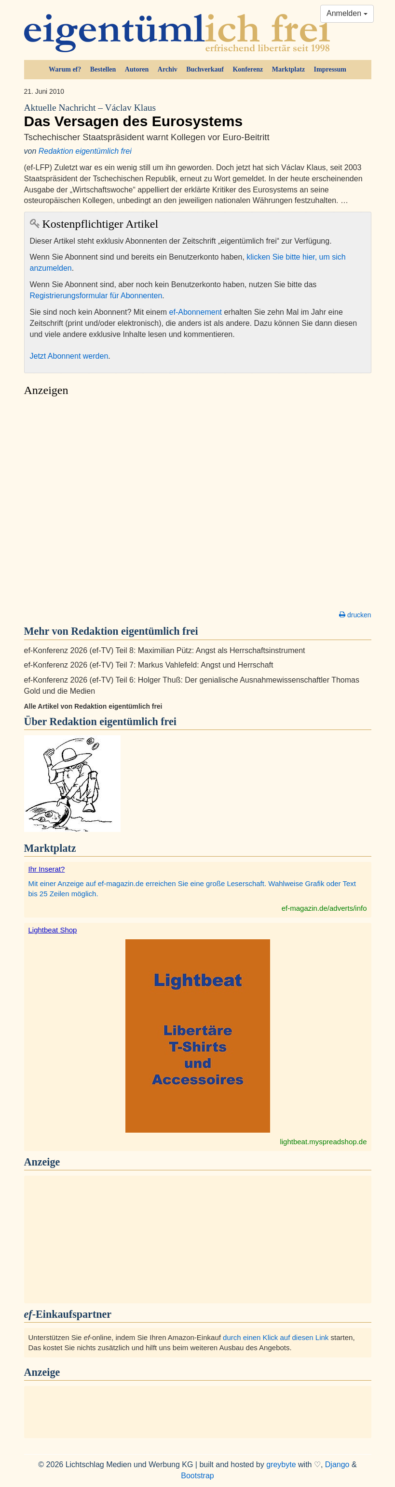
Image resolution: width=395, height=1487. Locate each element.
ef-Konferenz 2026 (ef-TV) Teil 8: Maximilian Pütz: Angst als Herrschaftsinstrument (164, 650)
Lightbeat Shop (52, 930)
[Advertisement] (197, 506)
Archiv (167, 69)
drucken (355, 615)
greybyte (281, 1464)
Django (337, 1464)
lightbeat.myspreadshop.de (323, 1141)
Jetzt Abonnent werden (69, 356)
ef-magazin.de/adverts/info (324, 908)
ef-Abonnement (195, 312)
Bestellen (103, 69)
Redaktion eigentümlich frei (85, 151)
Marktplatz (288, 69)
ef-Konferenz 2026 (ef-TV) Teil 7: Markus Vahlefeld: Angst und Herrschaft (148, 665)
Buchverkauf (205, 69)
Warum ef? (65, 69)
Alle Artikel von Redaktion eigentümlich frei (93, 706)
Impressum (330, 69)
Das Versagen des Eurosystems (197, 115)
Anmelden (347, 13)
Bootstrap (197, 1476)
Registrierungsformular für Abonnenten (96, 296)
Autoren (137, 69)
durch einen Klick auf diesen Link (275, 1337)
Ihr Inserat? (46, 869)
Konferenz (247, 69)
